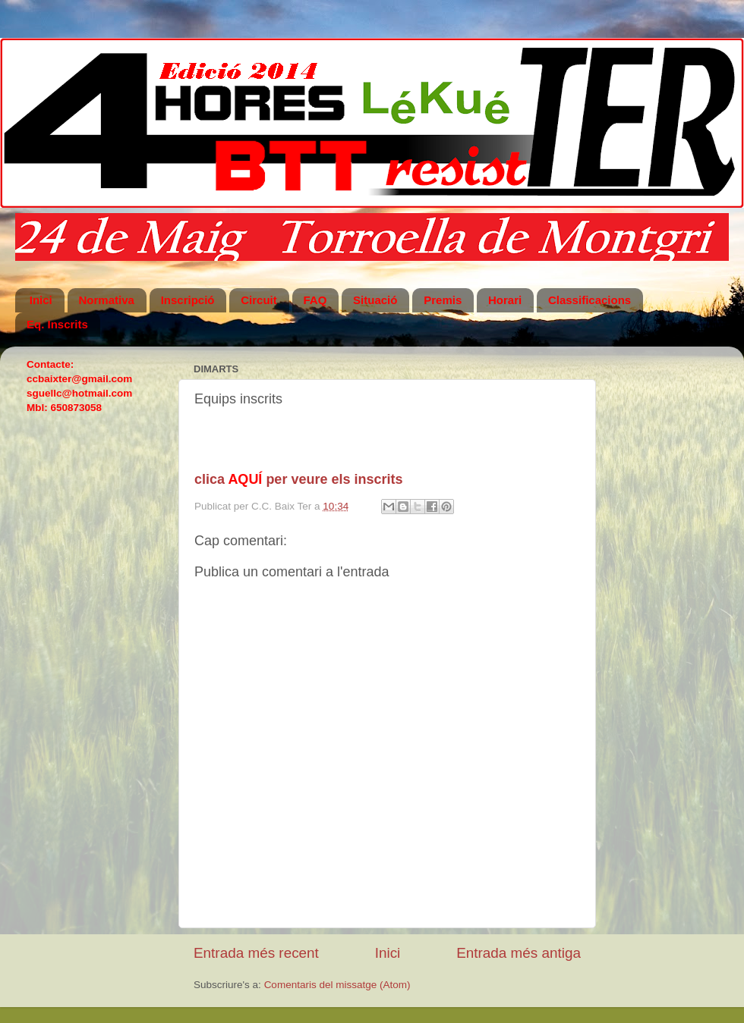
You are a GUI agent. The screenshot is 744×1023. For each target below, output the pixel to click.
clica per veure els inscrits (298, 479)
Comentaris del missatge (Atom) (337, 984)
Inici (388, 953)
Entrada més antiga (518, 953)
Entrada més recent (256, 953)
